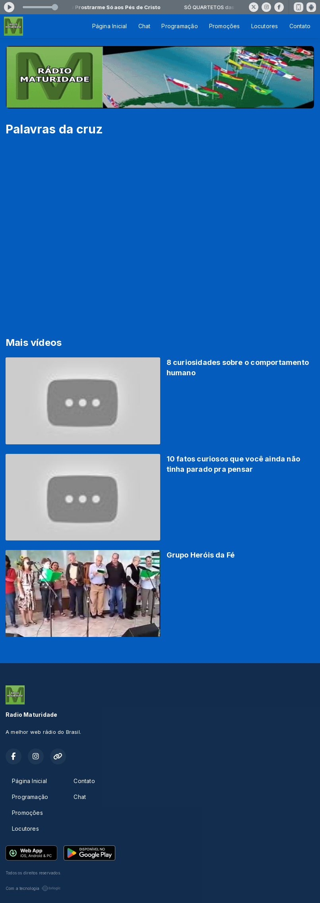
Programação (179, 26)
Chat (144, 26)
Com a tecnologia (33, 888)
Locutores (264, 26)
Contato (299, 26)
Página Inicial (109, 26)
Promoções (224, 26)
